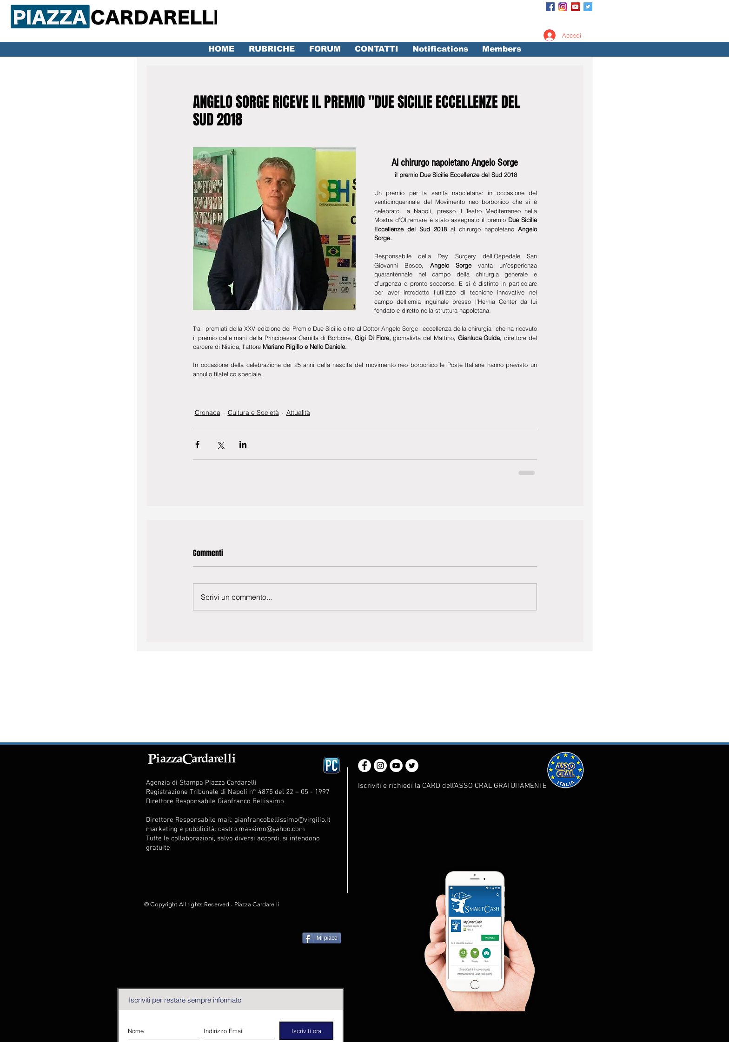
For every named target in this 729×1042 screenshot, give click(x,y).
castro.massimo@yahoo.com (261, 829)
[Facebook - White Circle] (364, 765)
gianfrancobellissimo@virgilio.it (282, 820)
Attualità (298, 412)
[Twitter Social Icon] (587, 6)
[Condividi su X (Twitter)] (220, 444)
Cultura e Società (253, 412)
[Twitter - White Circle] (411, 765)
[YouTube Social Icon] (575, 6)
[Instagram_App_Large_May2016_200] (562, 6)
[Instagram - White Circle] (380, 765)
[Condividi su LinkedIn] (243, 444)
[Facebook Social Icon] (550, 6)
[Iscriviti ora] (306, 1031)
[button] (271, 49)
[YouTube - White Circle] (396, 765)
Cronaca (207, 412)
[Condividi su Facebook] (197, 444)
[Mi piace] (321, 938)
